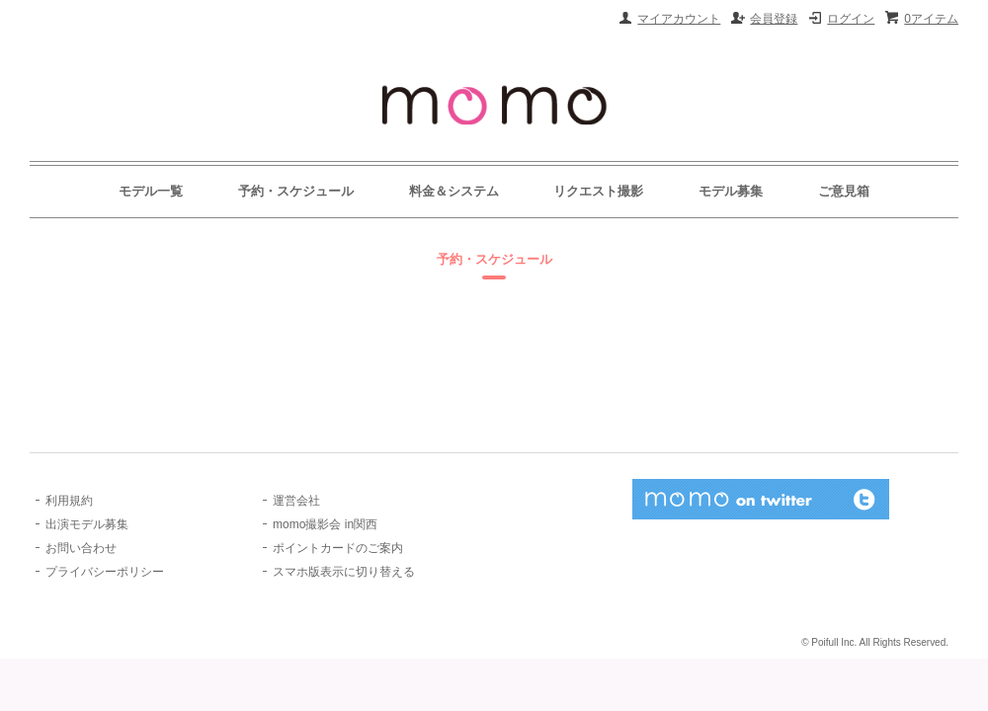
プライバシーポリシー (104, 572)
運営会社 (296, 501)
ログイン (850, 19)
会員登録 (773, 19)
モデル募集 (731, 191)
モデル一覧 (151, 191)
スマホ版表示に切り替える (344, 572)
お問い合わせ (81, 548)
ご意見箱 (843, 191)
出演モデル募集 (86, 524)
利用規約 (69, 501)
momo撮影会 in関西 (325, 524)
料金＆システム (454, 191)
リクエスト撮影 (598, 191)
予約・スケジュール (296, 191)
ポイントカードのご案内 (338, 548)
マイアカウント (678, 19)
